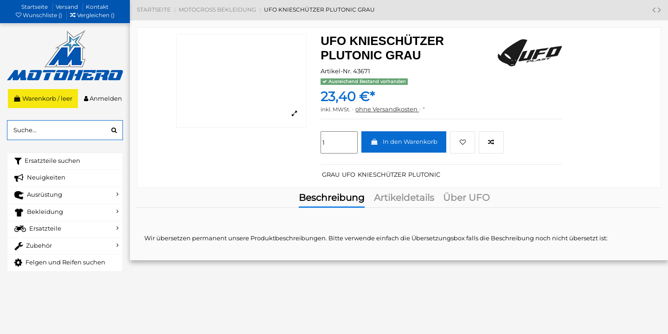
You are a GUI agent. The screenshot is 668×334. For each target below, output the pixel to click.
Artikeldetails (404, 198)
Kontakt (97, 6)
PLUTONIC (424, 174)
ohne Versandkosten (387, 109)
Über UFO (466, 198)
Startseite (35, 6)
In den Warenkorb (404, 141)
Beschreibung (332, 198)
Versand (67, 6)
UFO (348, 174)
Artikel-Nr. (336, 71)
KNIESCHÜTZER (382, 174)
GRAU (331, 174)
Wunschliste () (40, 15)
